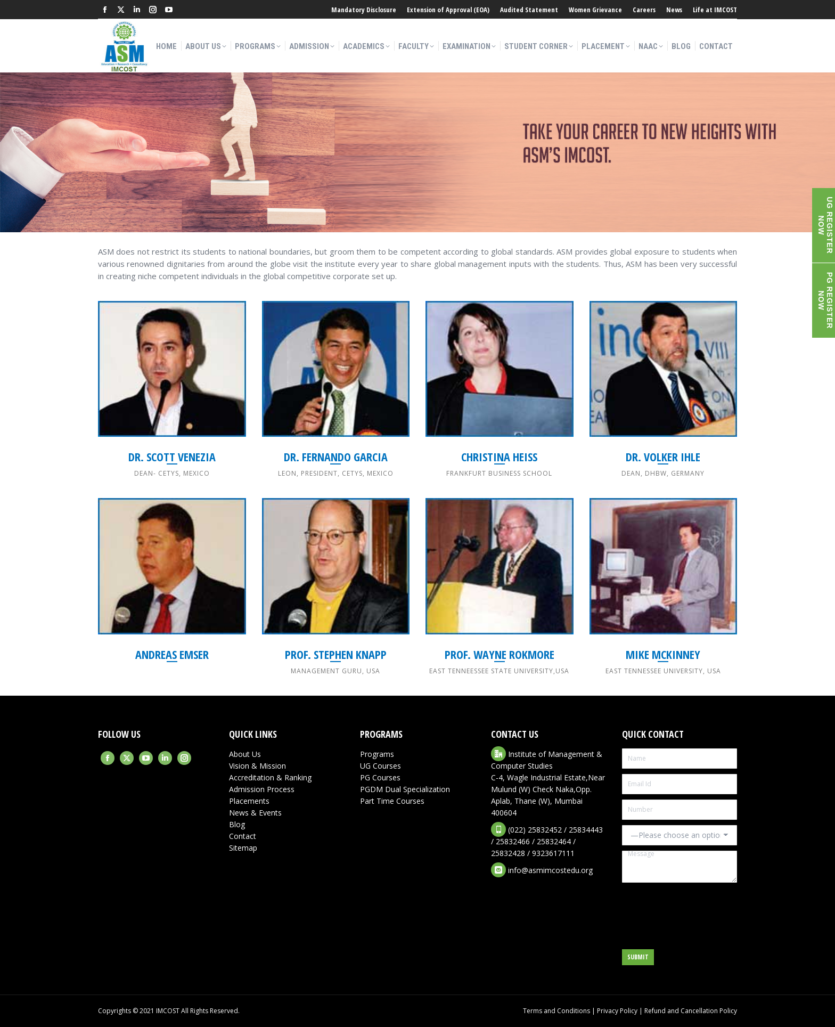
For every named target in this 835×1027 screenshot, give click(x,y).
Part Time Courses (392, 801)
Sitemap (243, 848)
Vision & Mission (257, 766)
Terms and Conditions (556, 1010)
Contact (242, 836)
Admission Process (261, 789)
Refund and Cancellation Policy (690, 1010)
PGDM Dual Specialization (405, 789)
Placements (249, 801)
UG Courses (380, 766)
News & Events (255, 813)
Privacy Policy (617, 1010)
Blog (237, 824)
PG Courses (380, 777)
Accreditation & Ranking (270, 777)
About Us (245, 754)
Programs (377, 754)
